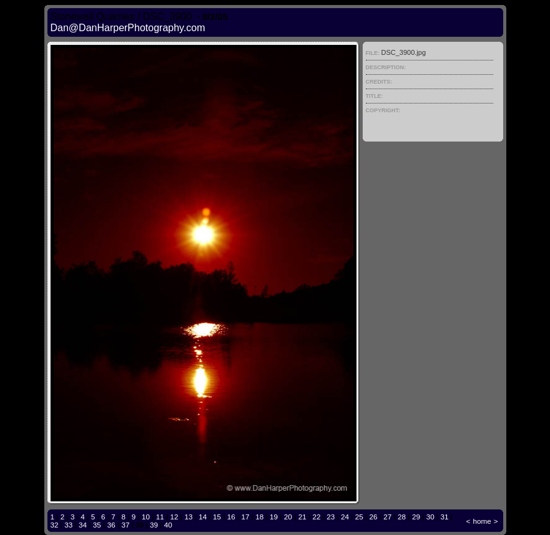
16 (231, 517)
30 (430, 517)
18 (259, 517)
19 (274, 517)
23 (331, 517)
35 (97, 525)
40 (168, 525)
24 (345, 517)
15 (217, 517)
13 (188, 517)
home (482, 521)
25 (359, 517)
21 (302, 517)
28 (402, 517)
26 (374, 517)
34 (83, 525)
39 (154, 525)
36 (111, 525)
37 (125, 525)
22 (316, 517)
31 (444, 517)
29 (416, 517)
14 (203, 517)
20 (288, 517)
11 (160, 517)
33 (68, 525)
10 (146, 517)
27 (387, 517)
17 (246, 517)
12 (174, 517)
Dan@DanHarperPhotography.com (128, 27)
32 (55, 525)
